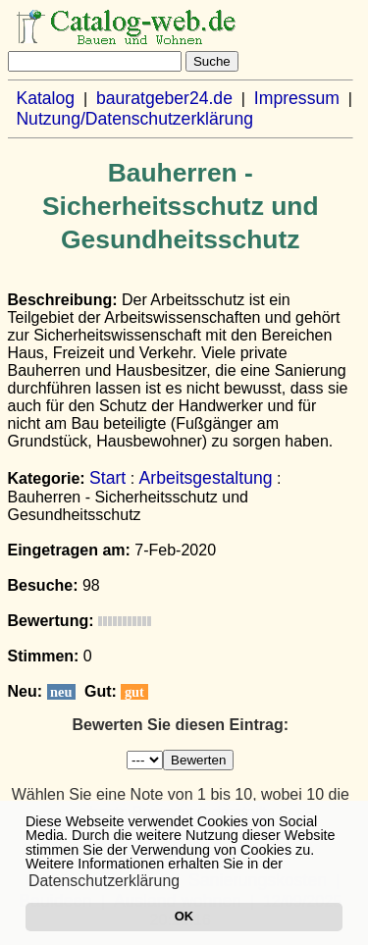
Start (107, 478)
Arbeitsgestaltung (206, 478)
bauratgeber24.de (164, 98)
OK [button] (184, 916)
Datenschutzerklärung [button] (104, 880)
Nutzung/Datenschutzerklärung (134, 119)
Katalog (45, 98)
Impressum (297, 98)
